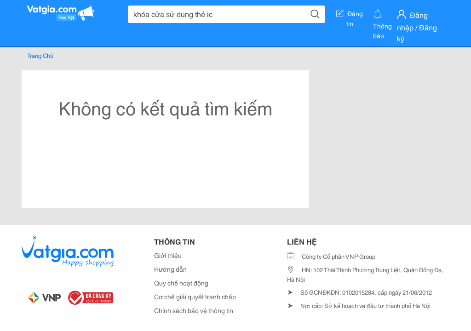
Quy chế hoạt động (181, 282)
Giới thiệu (168, 255)
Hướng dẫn (170, 269)
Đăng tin (349, 15)
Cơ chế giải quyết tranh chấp (195, 296)
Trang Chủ (40, 55)
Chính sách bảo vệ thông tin (193, 310)
